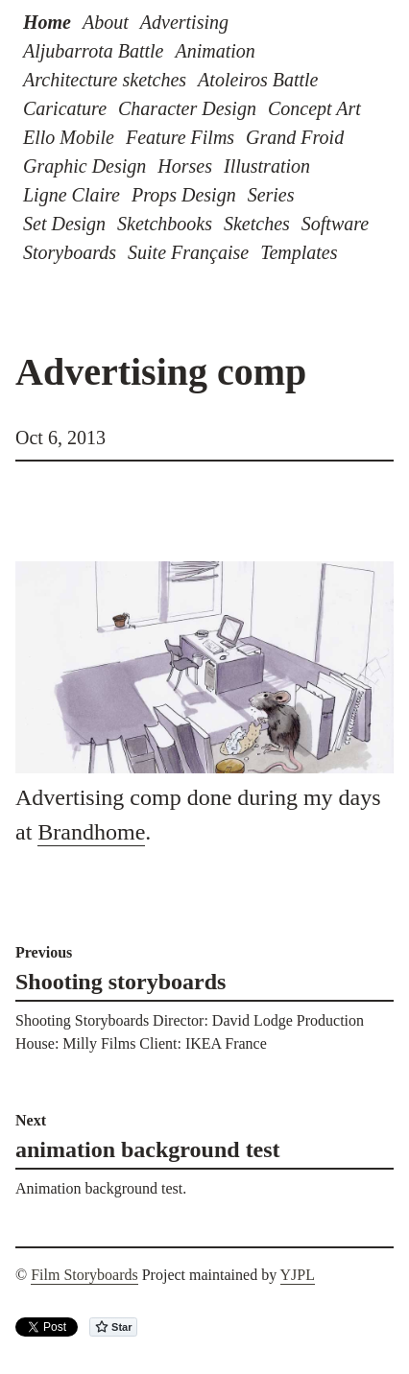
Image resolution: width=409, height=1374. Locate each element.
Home (47, 22)
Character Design (187, 108)
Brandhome (91, 831)
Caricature (65, 108)
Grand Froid (295, 137)
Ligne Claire (71, 194)
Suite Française (188, 252)
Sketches (257, 223)
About (106, 22)
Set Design (64, 223)
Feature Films (180, 137)
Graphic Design (84, 166)
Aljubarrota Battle (93, 50)
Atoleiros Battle (258, 79)
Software (335, 223)
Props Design (184, 194)
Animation (214, 50)
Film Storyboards (84, 1275)
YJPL (297, 1275)
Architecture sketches (104, 79)
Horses (184, 166)
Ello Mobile (68, 137)
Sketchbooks (164, 223)
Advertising (184, 22)
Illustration (267, 166)
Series (271, 194)
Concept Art (314, 108)
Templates (298, 252)
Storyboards (69, 252)
